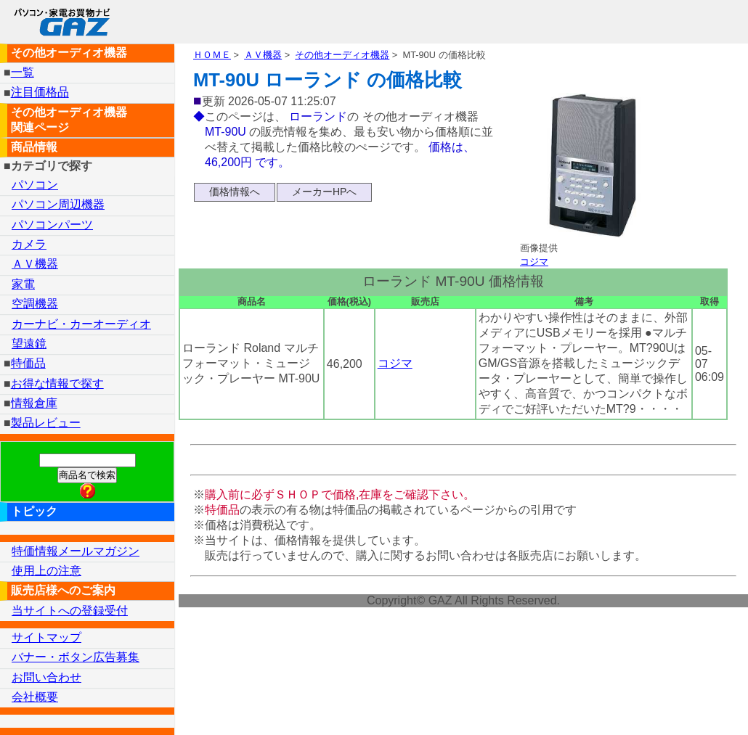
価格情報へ (234, 191)
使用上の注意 (46, 570)
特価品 (28, 363)
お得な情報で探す (57, 383)
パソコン (35, 184)
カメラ (29, 244)
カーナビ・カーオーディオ (81, 324)
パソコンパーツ (52, 224)
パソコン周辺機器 (58, 204)
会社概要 (35, 697)
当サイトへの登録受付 (70, 610)
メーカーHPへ (324, 191)
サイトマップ (46, 637)
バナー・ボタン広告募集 (75, 657)
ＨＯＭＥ (212, 54)
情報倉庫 (34, 403)
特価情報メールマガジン (75, 551)
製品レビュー (46, 422)
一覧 (22, 72)
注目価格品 (40, 92)
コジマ (534, 261)
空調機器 (35, 303)
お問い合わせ (46, 677)
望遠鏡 (29, 343)
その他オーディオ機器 (342, 54)
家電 (23, 284)
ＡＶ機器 (263, 54)
